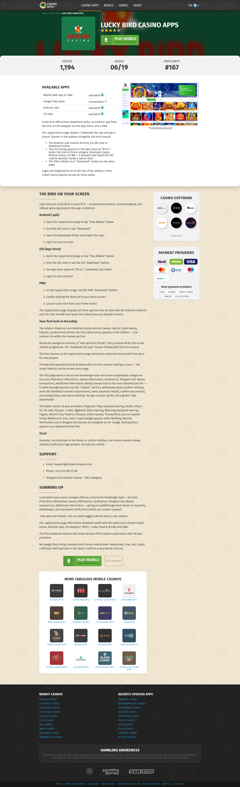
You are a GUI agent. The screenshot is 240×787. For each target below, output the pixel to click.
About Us (166, 784)
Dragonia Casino (49, 733)
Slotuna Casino (127, 712)
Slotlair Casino (48, 716)
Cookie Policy (108, 784)
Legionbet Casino (49, 707)
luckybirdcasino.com (161, 128)
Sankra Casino (47, 699)
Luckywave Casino (50, 712)
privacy (59, 784)
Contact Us (179, 784)
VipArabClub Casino (50, 737)
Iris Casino (45, 724)
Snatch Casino (126, 720)
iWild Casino (125, 724)
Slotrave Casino (48, 703)
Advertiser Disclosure (128, 784)
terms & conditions (75, 784)
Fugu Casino (46, 720)
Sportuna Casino (128, 716)
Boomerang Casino (129, 707)
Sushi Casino (126, 728)
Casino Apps (54, 13)
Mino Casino (46, 728)
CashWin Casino (127, 733)
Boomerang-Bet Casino (132, 703)
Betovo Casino (127, 737)
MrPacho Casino (127, 699)
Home (44, 13)
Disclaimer (93, 784)
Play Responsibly (151, 784)
